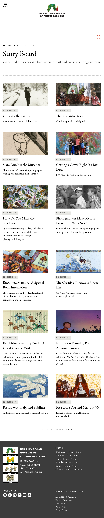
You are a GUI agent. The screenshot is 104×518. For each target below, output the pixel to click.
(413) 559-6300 (27, 468)
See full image (98, 37)
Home (4, 45)
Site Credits (60, 503)
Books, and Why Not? (75, 221)
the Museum (21, 165)
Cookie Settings (61, 510)
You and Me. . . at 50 (77, 407)
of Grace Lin (77, 285)
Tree (17, 116)
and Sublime (24, 407)
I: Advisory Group (75, 346)
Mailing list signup (68, 492)
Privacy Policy (60, 507)
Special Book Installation (23, 285)
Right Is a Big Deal (76, 167)
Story (69, 116)
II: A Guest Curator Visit (24, 346)
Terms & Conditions (63, 500)
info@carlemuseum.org (31, 472)
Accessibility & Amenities (65, 497)
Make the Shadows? (19, 221)
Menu (5, 6)
